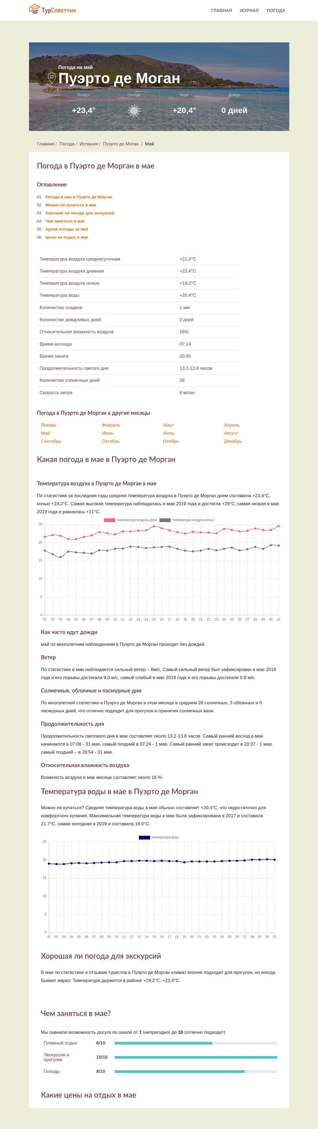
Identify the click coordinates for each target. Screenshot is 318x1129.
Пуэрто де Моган (121, 143)
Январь (49, 425)
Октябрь (111, 441)
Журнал (249, 10)
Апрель (232, 425)
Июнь (108, 433)
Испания (89, 143)
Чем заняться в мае (65, 221)
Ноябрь (171, 441)
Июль (169, 433)
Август (231, 433)
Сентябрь (51, 441)
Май (45, 433)
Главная (221, 10)
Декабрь (233, 441)
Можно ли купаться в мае (70, 205)
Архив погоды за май (66, 229)
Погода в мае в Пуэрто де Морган (78, 197)
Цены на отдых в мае (66, 237)
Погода (276, 10)
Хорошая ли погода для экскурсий (79, 213)
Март (168, 425)
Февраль (111, 425)
